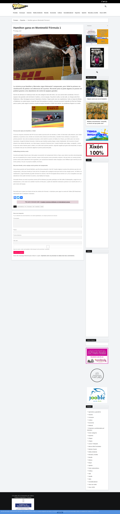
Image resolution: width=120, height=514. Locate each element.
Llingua (90, 438)
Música (90, 460)
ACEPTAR (60, 512)
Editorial (90, 425)
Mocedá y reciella (93, 12)
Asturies (29, 12)
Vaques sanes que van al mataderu (97, 99)
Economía (53, 12)
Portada (15, 12)
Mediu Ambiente (37, 12)
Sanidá (90, 476)
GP (33, 206)
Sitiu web (15, 240)
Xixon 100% (103, 12)
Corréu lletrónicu (17, 235)
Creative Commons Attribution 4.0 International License (55, 202)
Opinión (84, 12)
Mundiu (46, 12)
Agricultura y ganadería (94, 412)
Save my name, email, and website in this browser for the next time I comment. (31, 249)
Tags (15, 206)
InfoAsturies (20, 6)
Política (90, 471)
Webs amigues (91, 340)
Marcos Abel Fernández (94, 446)
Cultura (60, 12)
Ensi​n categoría (92, 433)
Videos (89, 251)
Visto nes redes (91, 77)
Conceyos (22, 12)
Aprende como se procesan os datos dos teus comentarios (57, 255)
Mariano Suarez (92, 449)
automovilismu (20, 206)
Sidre (89, 479)
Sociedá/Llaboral (68, 12)
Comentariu (16, 218)
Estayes (89, 406)
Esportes (77, 12)
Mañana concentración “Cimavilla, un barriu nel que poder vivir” (97, 122)
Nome (15, 230)
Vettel (42, 206)
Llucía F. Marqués (93, 444)
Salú (89, 474)
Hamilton (37, 206)
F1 (25, 206)
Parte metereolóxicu (93, 468)
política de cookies (95, 511)
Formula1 (29, 206)
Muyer (90, 463)
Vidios (88, 160)
